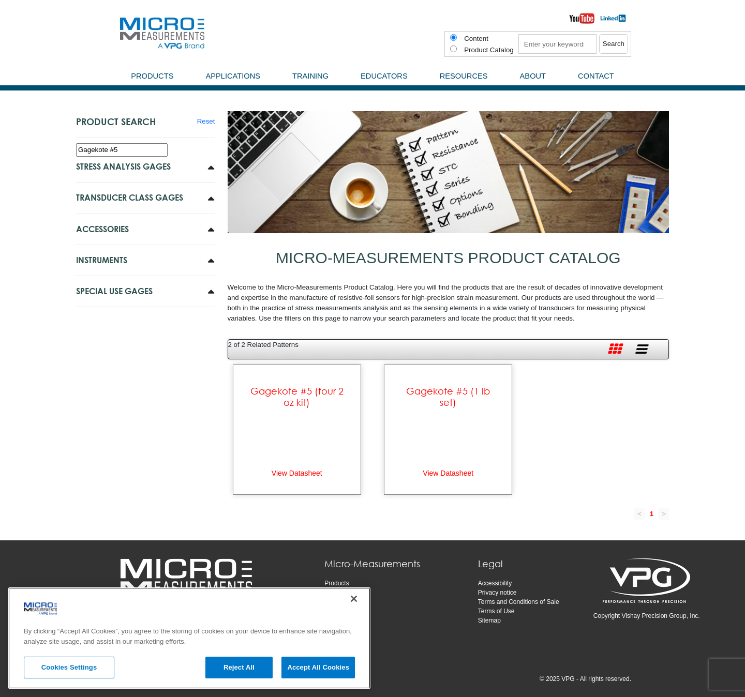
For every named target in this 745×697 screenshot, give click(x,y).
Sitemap (489, 620)
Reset (206, 121)
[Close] (353, 598)
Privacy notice (497, 592)
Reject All (239, 667)
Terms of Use (496, 611)
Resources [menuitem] (464, 76)
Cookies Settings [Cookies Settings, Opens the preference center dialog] (69, 667)
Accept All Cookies (318, 667)
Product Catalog (489, 50)
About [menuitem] (533, 76)
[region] (189, 638)
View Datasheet (297, 473)
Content (476, 38)
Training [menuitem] (310, 76)
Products (336, 583)
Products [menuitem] (152, 76)
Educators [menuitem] (384, 76)
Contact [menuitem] (596, 76)
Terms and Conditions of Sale (518, 601)
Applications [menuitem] (232, 76)
